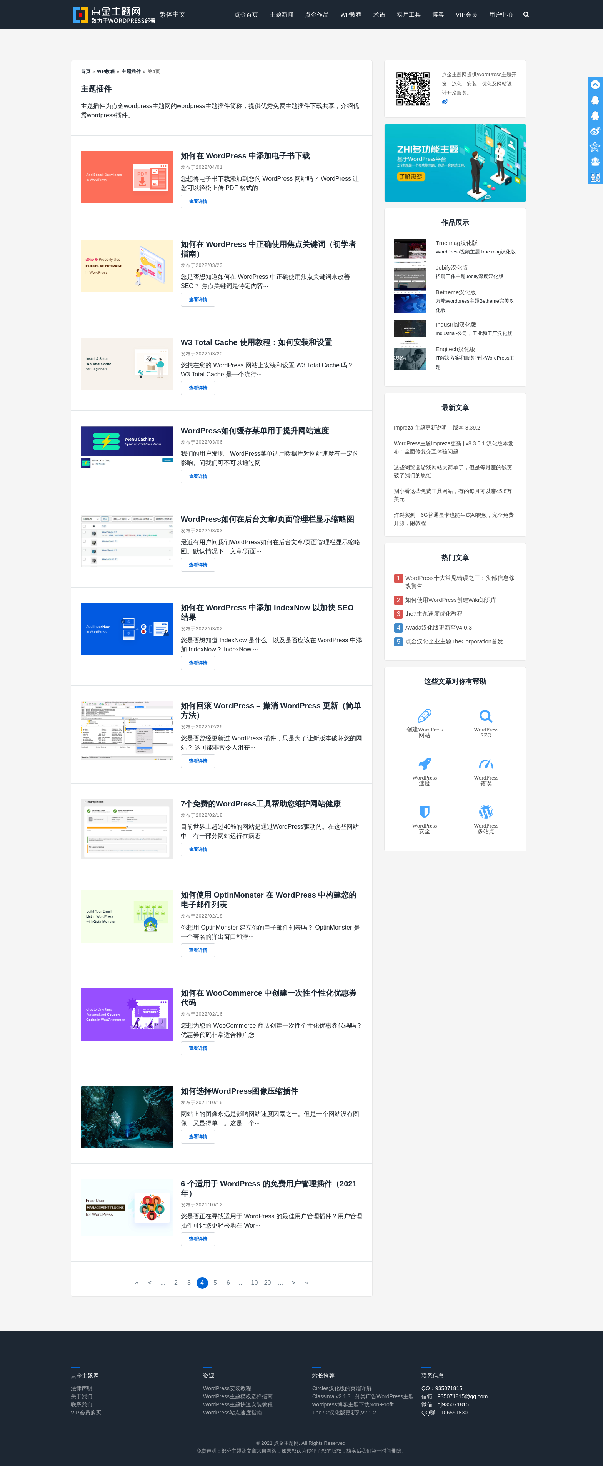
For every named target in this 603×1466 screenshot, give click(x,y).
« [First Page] (136, 1282)
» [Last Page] (306, 1282)
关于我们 (81, 1396)
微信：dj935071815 (445, 1404)
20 (267, 1282)
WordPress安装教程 (227, 1388)
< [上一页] (150, 1282)
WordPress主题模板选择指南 (238, 1396)
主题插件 (132, 71)
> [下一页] (293, 1282)
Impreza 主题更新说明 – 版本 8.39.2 (437, 428)
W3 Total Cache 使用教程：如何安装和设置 (256, 342)
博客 (438, 14)
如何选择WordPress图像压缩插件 (239, 1091)
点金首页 (246, 14)
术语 (379, 14)
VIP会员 (467, 14)
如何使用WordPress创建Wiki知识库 (450, 599)
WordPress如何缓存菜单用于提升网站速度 (255, 430)
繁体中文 (173, 14)
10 (254, 1282)
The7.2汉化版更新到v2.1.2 (344, 1412)
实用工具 (409, 14)
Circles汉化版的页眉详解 (342, 1388)
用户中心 (501, 14)
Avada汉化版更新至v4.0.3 (438, 627)
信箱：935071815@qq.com (454, 1396)
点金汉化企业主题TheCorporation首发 (454, 641)
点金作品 (317, 14)
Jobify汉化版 (452, 267)
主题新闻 (281, 14)
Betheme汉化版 (456, 292)
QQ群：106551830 (444, 1412)
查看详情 (198, 201)
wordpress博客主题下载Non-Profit (353, 1404)
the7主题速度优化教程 (434, 613)
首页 (86, 71)
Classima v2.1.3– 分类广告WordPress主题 (363, 1396)
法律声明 (81, 1388)
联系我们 (81, 1404)
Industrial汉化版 (456, 324)
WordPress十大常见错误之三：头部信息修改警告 (460, 582)
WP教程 (351, 14)
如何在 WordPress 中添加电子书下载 (245, 156)
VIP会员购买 (86, 1412)
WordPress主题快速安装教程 (238, 1404)
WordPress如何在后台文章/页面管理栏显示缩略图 (267, 519)
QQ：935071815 (441, 1388)
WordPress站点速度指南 (232, 1412)
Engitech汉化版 (455, 349)
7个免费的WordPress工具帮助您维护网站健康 (261, 804)
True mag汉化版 (457, 243)
